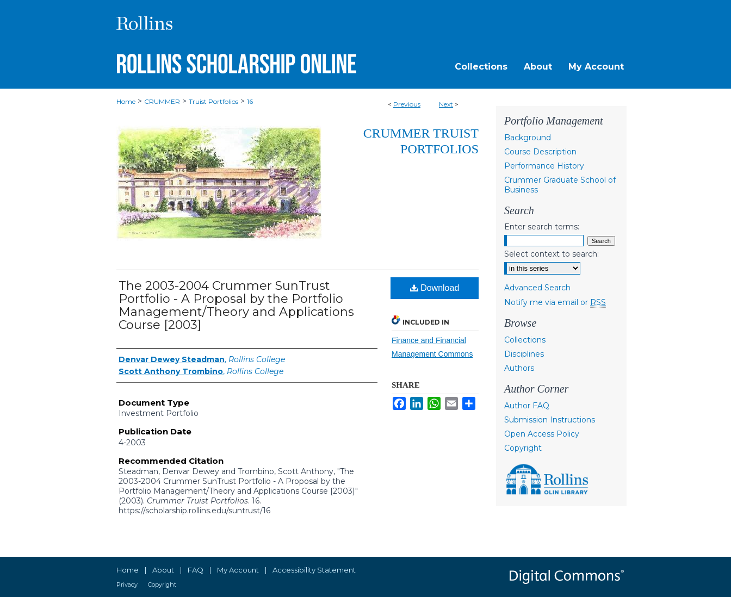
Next (446, 104)
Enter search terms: (541, 227)
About (163, 569)
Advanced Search (537, 288)
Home (125, 101)
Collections (525, 340)
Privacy (127, 584)
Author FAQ (526, 406)
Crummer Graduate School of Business (560, 185)
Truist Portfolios (213, 101)
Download (435, 288)
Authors (519, 368)
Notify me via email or (555, 302)
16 (250, 101)
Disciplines (524, 354)
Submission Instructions (549, 420)
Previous (406, 104)
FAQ (195, 569)
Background (527, 137)
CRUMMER (162, 101)
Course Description (540, 152)
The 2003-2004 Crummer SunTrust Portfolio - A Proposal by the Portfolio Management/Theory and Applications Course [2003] (236, 305)
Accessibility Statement (314, 569)
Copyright (523, 448)
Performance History (544, 166)
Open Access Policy (541, 434)
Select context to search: (551, 254)
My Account (238, 569)
